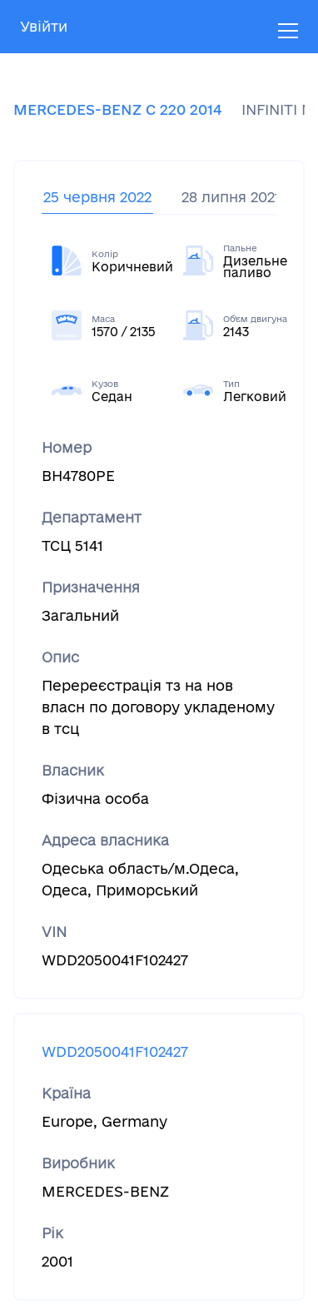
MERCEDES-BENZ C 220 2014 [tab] (117, 109)
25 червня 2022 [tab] (97, 197)
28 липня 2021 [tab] (231, 197)
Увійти (43, 26)
